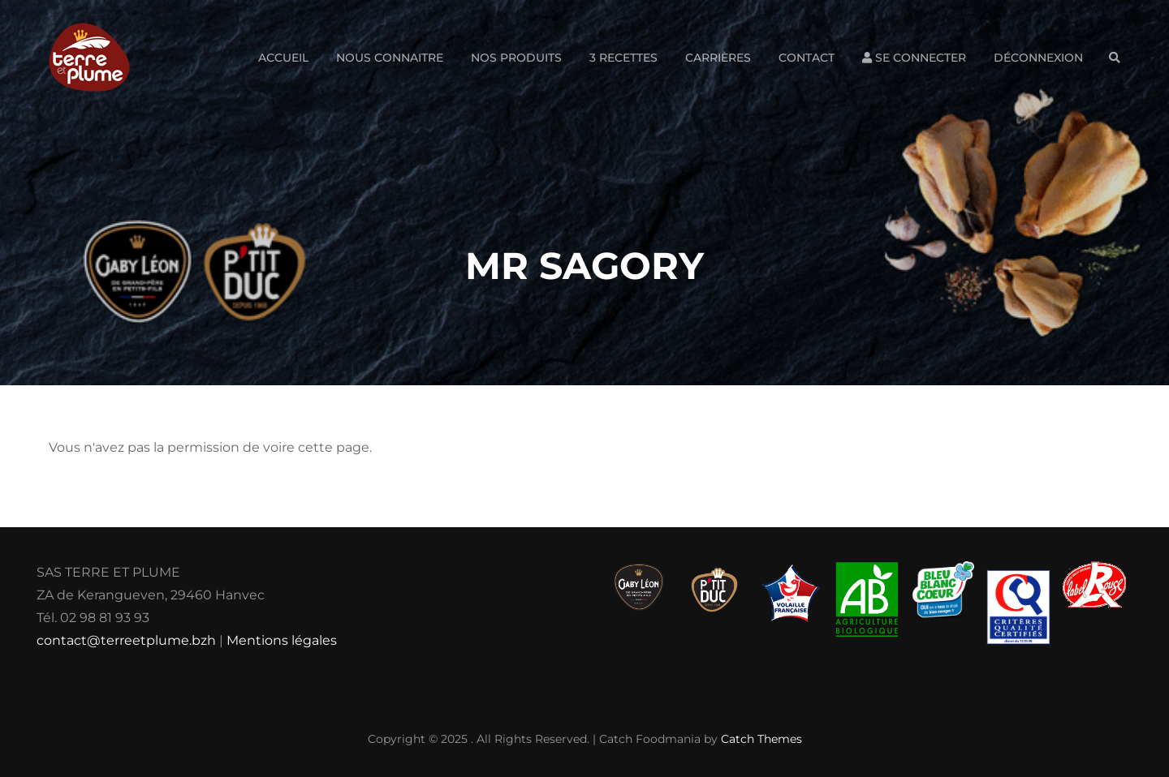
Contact (807, 57)
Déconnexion (1038, 57)
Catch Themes (761, 739)
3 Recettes (623, 57)
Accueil (283, 57)
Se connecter (914, 57)
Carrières (718, 57)
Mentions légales (281, 640)
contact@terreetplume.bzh (126, 640)
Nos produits (516, 57)
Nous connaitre (389, 57)
